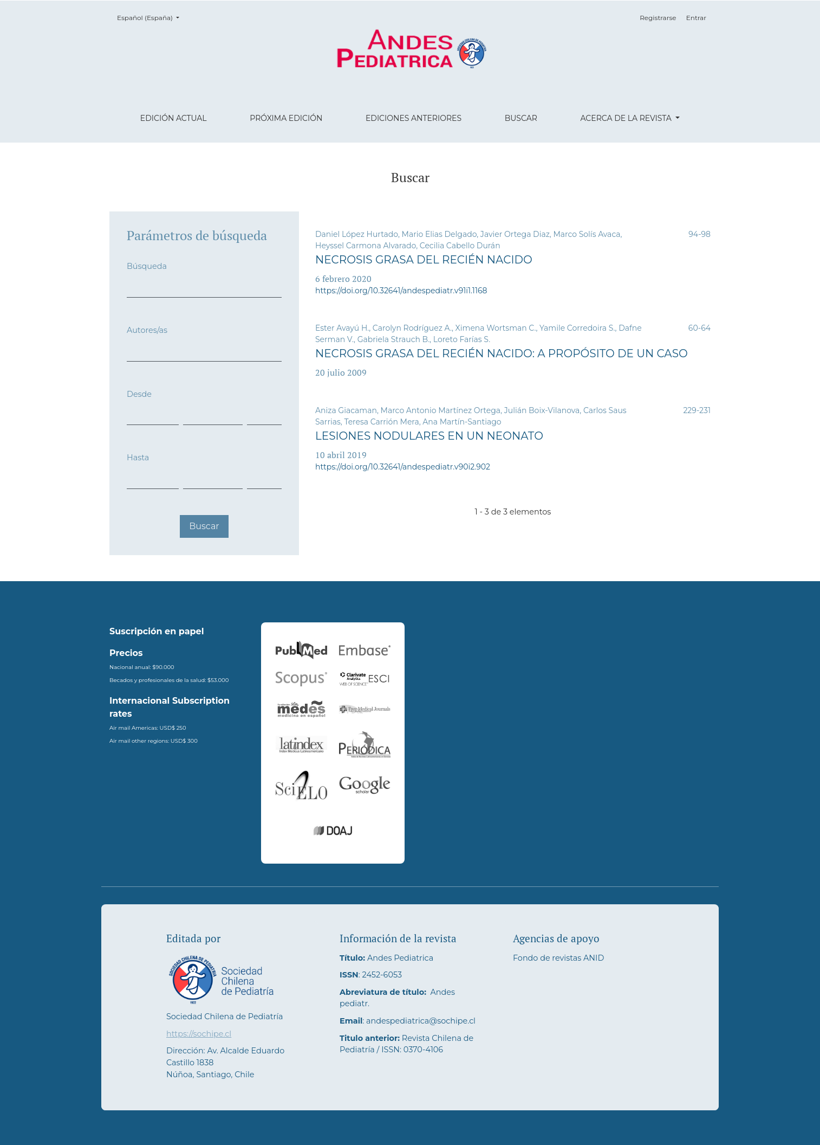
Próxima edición (286, 118)
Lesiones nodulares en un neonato (429, 435)
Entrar (696, 18)
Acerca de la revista (626, 118)
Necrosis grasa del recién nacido (423, 259)
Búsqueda (147, 266)
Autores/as (147, 330)
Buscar (521, 118)
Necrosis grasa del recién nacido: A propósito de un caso (501, 353)
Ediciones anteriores (413, 118)
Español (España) (151, 17)
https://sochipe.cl (198, 1034)
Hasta (138, 457)
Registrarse (658, 18)
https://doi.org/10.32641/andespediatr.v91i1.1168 (401, 290)
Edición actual (173, 118)
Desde (139, 394)
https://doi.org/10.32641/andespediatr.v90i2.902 (402, 467)
